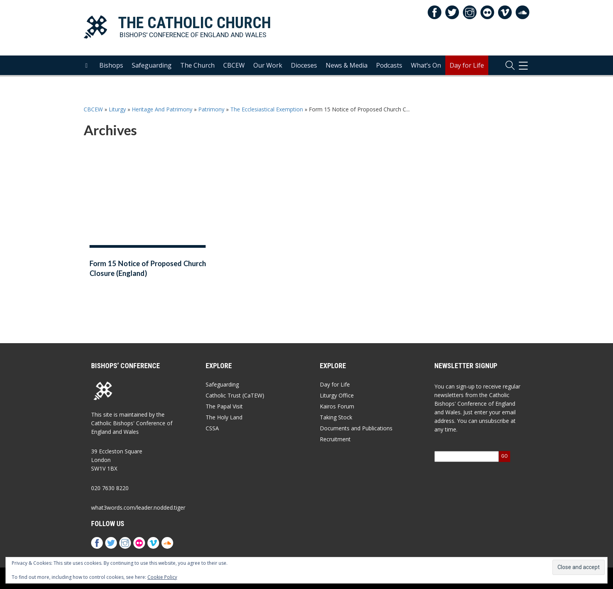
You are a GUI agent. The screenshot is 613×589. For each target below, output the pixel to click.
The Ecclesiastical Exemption (266, 109)
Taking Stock (336, 417)
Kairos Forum (337, 406)
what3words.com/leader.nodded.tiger (138, 507)
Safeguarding (152, 67)
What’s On (426, 67)
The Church (197, 67)
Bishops (111, 67)
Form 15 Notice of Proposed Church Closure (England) (148, 268)
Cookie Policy (162, 577)
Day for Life (467, 67)
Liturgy (117, 109)
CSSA (212, 428)
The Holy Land (224, 417)
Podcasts (389, 67)
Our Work (267, 67)
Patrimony (211, 109)
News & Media (346, 67)
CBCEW (234, 67)
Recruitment (335, 439)
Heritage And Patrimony (162, 109)
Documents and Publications (356, 428)
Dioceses (304, 67)
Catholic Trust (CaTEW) (235, 395)
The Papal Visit (224, 406)
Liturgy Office (337, 395)
